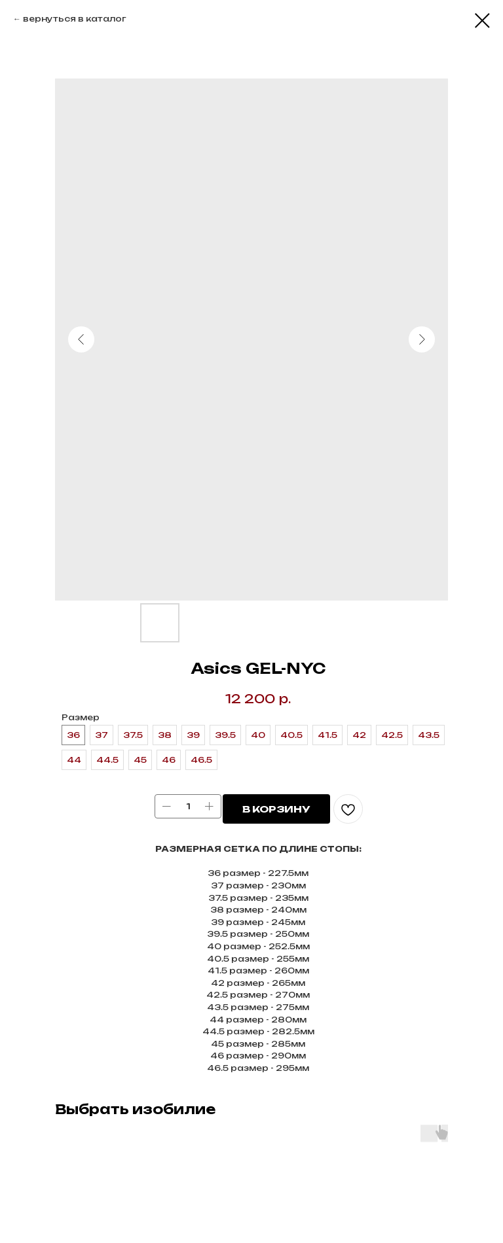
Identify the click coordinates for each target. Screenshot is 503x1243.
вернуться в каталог (74, 19)
